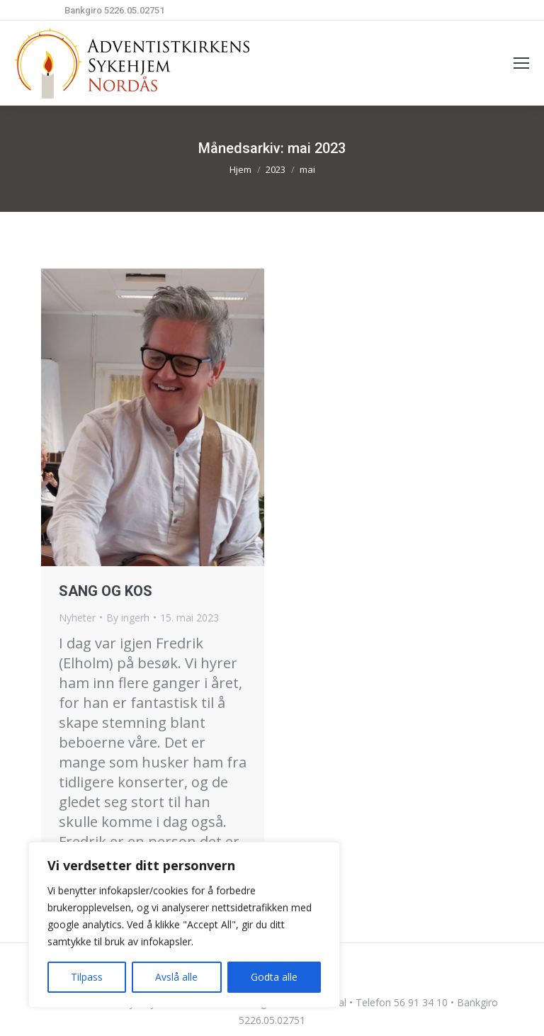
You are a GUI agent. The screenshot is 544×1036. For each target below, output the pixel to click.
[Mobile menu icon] (521, 63)
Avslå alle (176, 977)
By (127, 617)
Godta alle (274, 977)
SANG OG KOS (105, 590)
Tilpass (87, 977)
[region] (184, 925)
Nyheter (77, 617)
